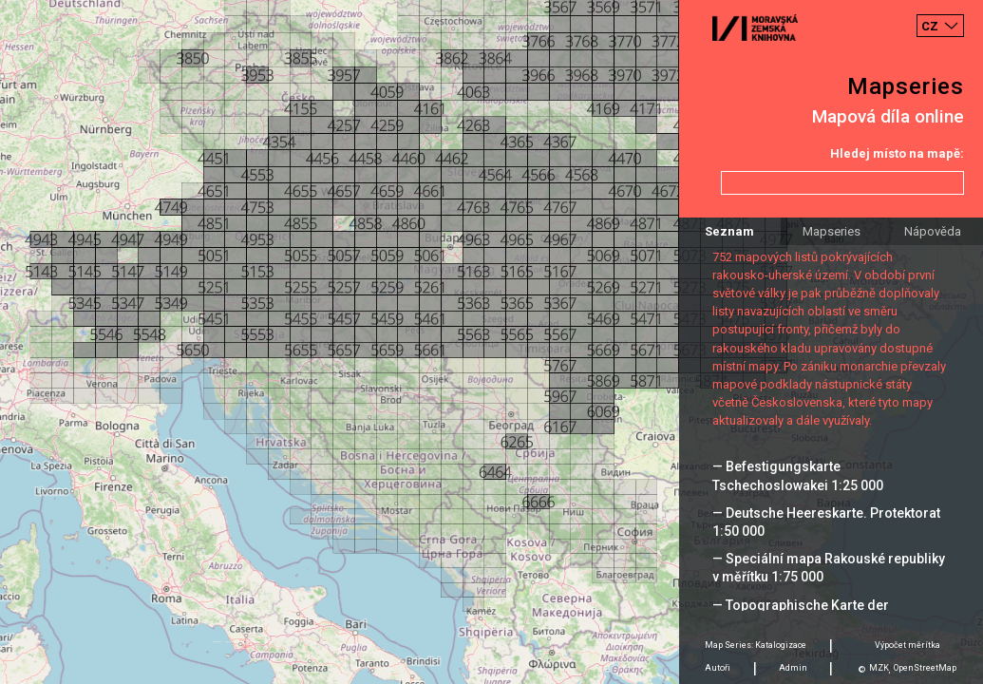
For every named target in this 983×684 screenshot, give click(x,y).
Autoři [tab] (717, 668)
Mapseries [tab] (831, 231)
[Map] (491, 342)
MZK (879, 668)
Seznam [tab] (729, 231)
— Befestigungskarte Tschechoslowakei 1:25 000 (797, 475)
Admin (793, 668)
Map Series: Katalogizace (755, 645)
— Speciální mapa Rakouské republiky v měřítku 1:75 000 (828, 567)
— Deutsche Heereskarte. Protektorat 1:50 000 (826, 522)
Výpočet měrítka (907, 645)
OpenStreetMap (925, 668)
